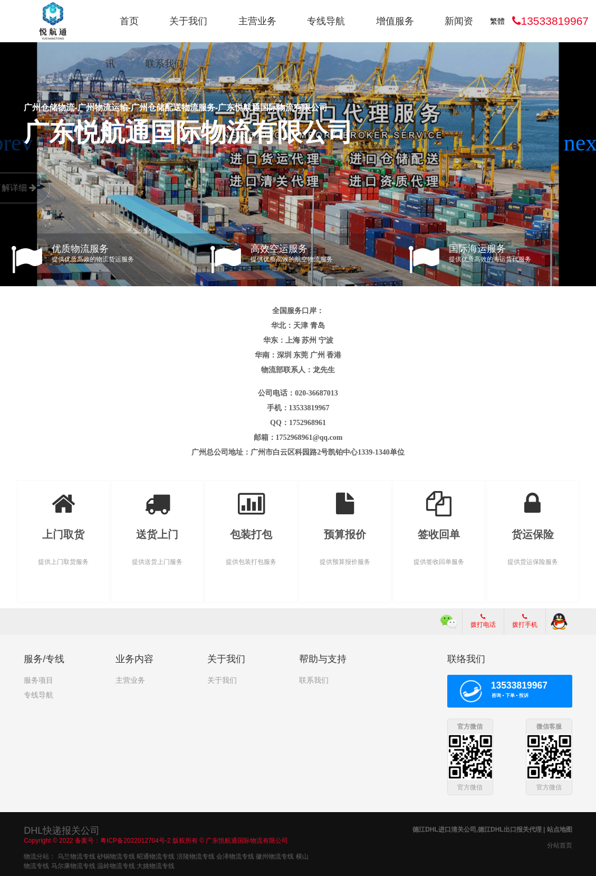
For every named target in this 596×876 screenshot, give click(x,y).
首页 (129, 21)
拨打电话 (483, 621)
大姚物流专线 (156, 865)
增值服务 (395, 21)
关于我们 (188, 21)
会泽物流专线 (235, 855)
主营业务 (257, 21)
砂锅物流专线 (116, 855)
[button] (583, 143)
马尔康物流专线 (73, 865)
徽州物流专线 (275, 855)
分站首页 (559, 844)
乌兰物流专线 (76, 855)
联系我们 (165, 64)
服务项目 (38, 680)
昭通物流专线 (156, 855)
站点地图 (559, 828)
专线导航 (326, 21)
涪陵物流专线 (196, 855)
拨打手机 (524, 621)
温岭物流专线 (116, 865)
